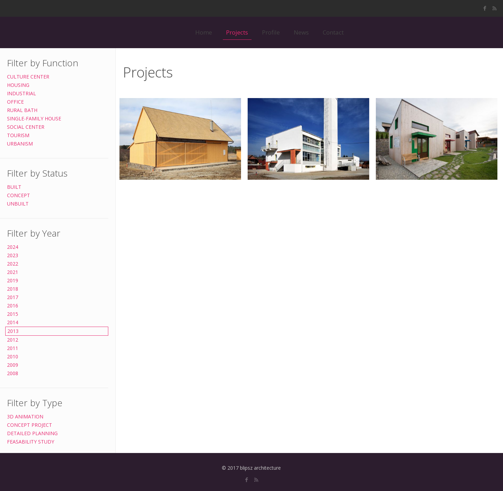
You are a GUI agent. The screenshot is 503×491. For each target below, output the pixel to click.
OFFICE (15, 101)
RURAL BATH (22, 110)
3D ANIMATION (25, 416)
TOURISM (18, 135)
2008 (12, 373)
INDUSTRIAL (21, 93)
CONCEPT (18, 195)
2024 (12, 247)
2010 (12, 356)
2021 (12, 272)
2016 (12, 305)
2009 (12, 365)
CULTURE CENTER (28, 76)
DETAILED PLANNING (32, 433)
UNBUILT (18, 203)
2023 (12, 255)
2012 (12, 339)
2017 (12, 297)
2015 (12, 314)
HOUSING (18, 85)
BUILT (14, 187)
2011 (12, 348)
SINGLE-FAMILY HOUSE (34, 118)
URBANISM (20, 143)
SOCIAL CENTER (25, 127)
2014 (12, 322)
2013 (13, 331)
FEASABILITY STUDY (30, 441)
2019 (12, 280)
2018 (12, 288)
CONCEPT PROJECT (29, 425)
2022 (12, 263)
